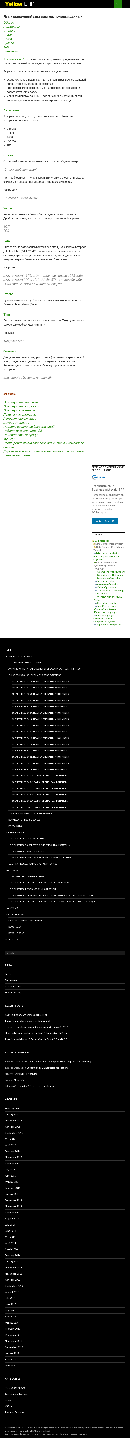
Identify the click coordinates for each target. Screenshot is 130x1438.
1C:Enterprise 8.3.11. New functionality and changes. (40, 763)
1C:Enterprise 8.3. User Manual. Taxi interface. (32, 864)
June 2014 (10, 1230)
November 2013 (13, 1273)
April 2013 (10, 1316)
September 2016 (14, 1132)
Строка (9, 30)
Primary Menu (126, 4)
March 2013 (11, 1322)
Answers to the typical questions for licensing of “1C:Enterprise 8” (44, 668)
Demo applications (15, 914)
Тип (6, 47)
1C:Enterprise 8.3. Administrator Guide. (29, 851)
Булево (8, 43)
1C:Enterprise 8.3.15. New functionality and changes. (40, 738)
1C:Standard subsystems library (25, 662)
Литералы (11, 26)
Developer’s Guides (15, 832)
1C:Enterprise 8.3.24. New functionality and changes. (40, 681)
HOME (8, 650)
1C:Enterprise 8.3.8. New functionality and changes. (40, 782)
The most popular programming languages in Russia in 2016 (36, 1027)
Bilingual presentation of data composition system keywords (107, 556)
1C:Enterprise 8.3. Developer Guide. (26, 838)
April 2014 (10, 1243)
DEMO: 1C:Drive (16, 933)
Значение (10, 51)
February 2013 (12, 1328)
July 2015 (10, 1169)
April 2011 (10, 1359)
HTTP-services (30, 1073)
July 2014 (10, 1224)
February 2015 (12, 1187)
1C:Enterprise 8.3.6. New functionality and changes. (40, 794)
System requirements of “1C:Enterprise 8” (30, 813)
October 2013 (12, 1279)
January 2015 (12, 1194)
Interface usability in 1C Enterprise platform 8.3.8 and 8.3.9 (36, 1039)
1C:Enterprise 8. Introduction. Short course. (32, 889)
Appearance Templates (108, 624)
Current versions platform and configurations (34, 675)
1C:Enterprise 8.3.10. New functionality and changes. (40, 769)
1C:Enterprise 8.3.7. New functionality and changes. (40, 788)
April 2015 (10, 1175)
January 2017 (12, 1114)
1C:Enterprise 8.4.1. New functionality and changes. (40, 807)
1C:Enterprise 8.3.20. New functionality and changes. (40, 706)
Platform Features (14, 1412)
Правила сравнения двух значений (29, 426)
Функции (9, 439)
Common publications (16, 1393)
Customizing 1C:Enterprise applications (26, 1014)
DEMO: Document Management (25, 920)
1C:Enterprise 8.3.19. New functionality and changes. (40, 713)
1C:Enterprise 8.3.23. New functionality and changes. (40, 687)
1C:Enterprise (101, 540)
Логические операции (19, 414)
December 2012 (13, 1334)
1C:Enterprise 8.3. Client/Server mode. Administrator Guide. (39, 857)
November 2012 (13, 1341)
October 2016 (12, 1126)
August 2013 (12, 1292)
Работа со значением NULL (23, 431)
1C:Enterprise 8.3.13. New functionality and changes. (40, 750)
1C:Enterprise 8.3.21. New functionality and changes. (40, 700)
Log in (8, 974)
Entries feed (11, 980)
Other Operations (106, 587)
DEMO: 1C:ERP (15, 926)
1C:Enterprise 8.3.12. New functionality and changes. (40, 757)
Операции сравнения (19, 410)
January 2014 (12, 1261)
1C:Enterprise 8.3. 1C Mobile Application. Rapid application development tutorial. (52, 895)
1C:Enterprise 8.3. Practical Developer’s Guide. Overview (38, 882)
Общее (8, 22)
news (8, 1400)
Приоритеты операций (21, 435)
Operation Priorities (107, 602)
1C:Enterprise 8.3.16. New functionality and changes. (40, 731)
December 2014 (13, 1200)
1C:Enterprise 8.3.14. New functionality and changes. (40, 744)
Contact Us (11, 939)
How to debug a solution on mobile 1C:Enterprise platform (36, 1033)
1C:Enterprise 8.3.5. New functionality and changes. (40, 801)
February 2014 (12, 1255)
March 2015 (11, 1181)
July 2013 (10, 1298)
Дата (7, 39)
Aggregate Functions (108, 584)
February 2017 (12, 1108)
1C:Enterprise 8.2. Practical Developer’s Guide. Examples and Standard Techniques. (52, 901)
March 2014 (11, 1249)
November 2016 (13, 1120)
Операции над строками (21, 406)
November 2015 (13, 1157)
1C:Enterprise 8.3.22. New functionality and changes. (40, 694)
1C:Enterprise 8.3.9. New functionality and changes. (40, 775)
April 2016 (10, 1145)
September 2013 (14, 1285)
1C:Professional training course (26, 876)
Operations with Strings (110, 574)
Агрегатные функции (19, 418)
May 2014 (10, 1236)
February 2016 (12, 1151)
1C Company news (15, 1387)
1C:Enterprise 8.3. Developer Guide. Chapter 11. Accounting (59, 1061)
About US (19, 1079)
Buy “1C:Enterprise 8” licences (24, 820)
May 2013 (10, 1310)
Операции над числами (20, 402)
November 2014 (13, 1206)
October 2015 (12, 1163)
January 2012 (12, 1353)
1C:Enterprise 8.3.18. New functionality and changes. (40, 719)
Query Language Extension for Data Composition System (104, 618)
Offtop (9, 1406)
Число (8, 35)
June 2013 (10, 1304)
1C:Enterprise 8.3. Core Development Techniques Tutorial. (39, 845)
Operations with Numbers (111, 571)
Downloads (15, 826)
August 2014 (12, 1218)
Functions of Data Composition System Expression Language (105, 609)
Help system (11, 908)
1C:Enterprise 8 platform (18, 656)
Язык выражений (14, 59)
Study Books (12, 870)
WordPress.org (13, 992)
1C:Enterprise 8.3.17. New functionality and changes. (40, 725)
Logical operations (106, 581)
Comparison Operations (110, 577)
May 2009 (10, 1365)
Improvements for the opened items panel (27, 1020)
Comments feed (13, 986)
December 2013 (13, 1267)
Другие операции (16, 422)
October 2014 (12, 1212)
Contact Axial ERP (104, 520)
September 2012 (14, 1347)
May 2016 (10, 1138)
